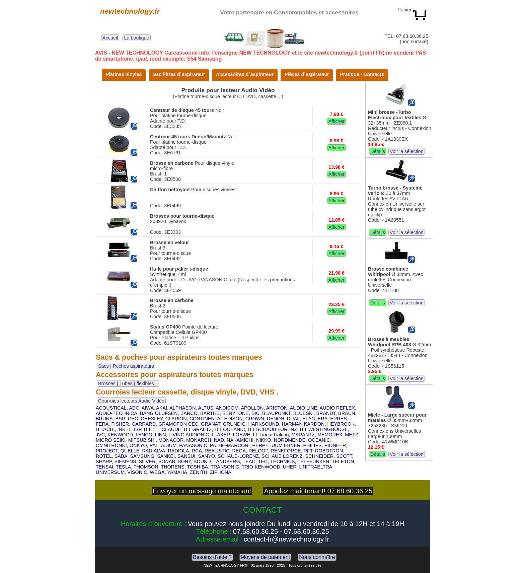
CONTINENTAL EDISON (216, 418)
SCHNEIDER (319, 456)
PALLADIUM (163, 445)
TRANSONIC (225, 467)
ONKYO (138, 445)
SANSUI (186, 456)
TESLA (123, 467)
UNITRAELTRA (315, 467)
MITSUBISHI (142, 440)
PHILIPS (312, 445)
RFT (308, 450)
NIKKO (263, 440)
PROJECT (107, 450)
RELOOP (258, 450)
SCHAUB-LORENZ (238, 456)
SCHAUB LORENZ (281, 456)
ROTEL (104, 456)
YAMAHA (177, 472)
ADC (134, 408)
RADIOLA (178, 450)
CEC (133, 418)
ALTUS (205, 408)
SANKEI (166, 456)
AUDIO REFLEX (337, 408)
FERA (102, 424)
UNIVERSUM (110, 472)
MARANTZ (303, 434)
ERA (323, 418)
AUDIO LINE (303, 408)
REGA (239, 450)
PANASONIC (193, 445)
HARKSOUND (263, 424)
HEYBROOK (341, 424)
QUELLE (130, 450)
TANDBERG (227, 461)
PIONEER (335, 445)
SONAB (166, 461)
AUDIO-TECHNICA (116, 413)
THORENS (172, 467)
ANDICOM (227, 408)
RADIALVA (153, 450)
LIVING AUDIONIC (189, 434)
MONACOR (170, 440)
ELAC (308, 418)
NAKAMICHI (240, 440)
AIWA (148, 408)
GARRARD (144, 424)
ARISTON (277, 408)
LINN (160, 434)
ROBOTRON (329, 450)
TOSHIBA (197, 467)
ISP (137, 429)
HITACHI (105, 429)
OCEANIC (319, 440)
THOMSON (146, 467)
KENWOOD (120, 434)
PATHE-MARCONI (230, 445)
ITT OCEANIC (230, 429)
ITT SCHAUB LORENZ (272, 429)
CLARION (176, 418)
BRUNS (104, 418)
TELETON (343, 461)
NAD (219, 440)
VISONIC (137, 472)
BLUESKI (303, 413)
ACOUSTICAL (111, 408)
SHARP (104, 461)
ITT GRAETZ (198, 429)
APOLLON (252, 408)
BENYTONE (235, 413)
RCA (197, 450)
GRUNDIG (234, 424)
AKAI (161, 408)
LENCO (144, 434)
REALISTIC (217, 450)
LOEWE (241, 434)
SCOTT (344, 456)
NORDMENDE (289, 440)
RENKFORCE (286, 450)
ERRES (338, 418)
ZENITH (198, 472)
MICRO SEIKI (111, 440)
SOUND (202, 461)
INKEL (125, 429)
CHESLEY (151, 418)
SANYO (206, 456)
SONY (184, 461)
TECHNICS (282, 461)
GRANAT (210, 424)
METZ (351, 434)
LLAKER (221, 434)
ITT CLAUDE (167, 429)
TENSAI (104, 467)
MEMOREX (329, 434)
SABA (121, 456)
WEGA (157, 472)
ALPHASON (182, 408)
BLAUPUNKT (276, 413)
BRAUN (346, 413)
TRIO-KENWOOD (261, 467)
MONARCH (198, 440)
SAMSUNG (142, 456)
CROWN (254, 418)
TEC (263, 461)
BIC (255, 413)
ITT (147, 429)
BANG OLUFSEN (159, 413)
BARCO (189, 413)
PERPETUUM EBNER (276, 445)
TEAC (248, 461)
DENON (275, 418)
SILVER (147, 461)
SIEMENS (125, 461)
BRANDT (326, 413)
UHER (290, 467)
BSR (120, 418)
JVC (100, 434)
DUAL (293, 418)
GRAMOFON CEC (178, 424)
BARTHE (210, 413)
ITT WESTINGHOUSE (324, 429)
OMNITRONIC (111, 445)
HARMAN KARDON (303, 424)
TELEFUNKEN (313, 461)
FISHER (120, 424)
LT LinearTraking (271, 434)
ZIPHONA (220, 472)
